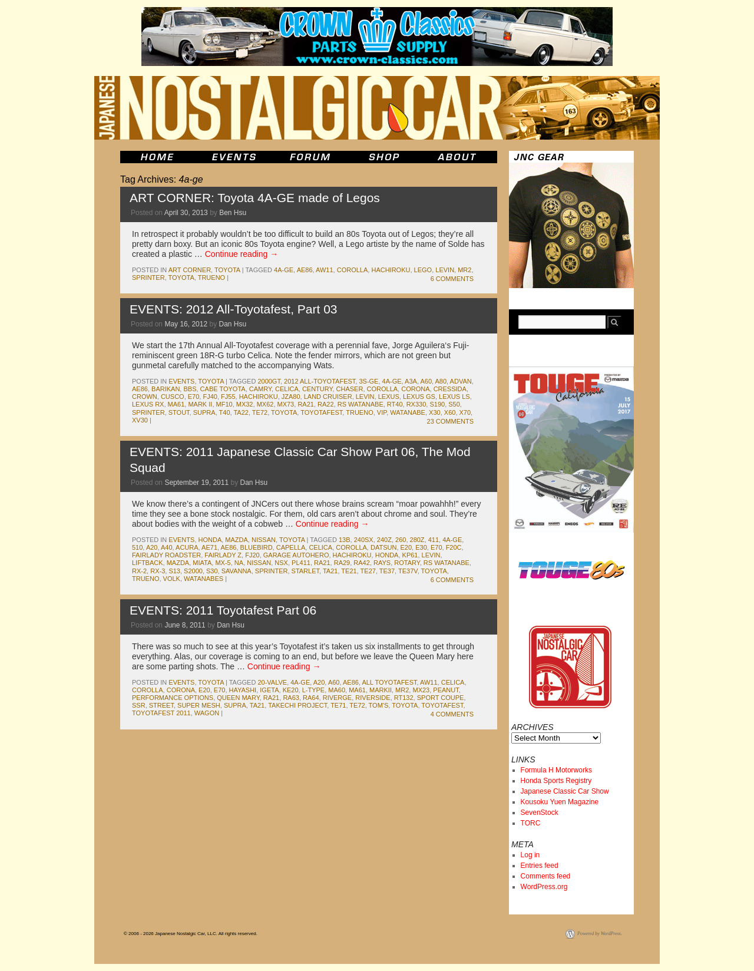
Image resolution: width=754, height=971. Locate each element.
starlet (305, 570)
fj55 (228, 396)
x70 (465, 412)
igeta (269, 689)
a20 (152, 547)
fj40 (210, 396)
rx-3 (157, 570)
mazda (236, 539)
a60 (426, 381)
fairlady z (223, 555)
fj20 (252, 555)
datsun (383, 547)
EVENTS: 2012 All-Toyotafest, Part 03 (234, 309)
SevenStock (539, 812)
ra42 (361, 562)
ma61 (176, 404)
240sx (363, 539)
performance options (172, 697)
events (181, 381)
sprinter (148, 277)
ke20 (291, 689)
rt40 (395, 404)
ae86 (305, 269)
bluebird (256, 547)
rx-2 (139, 570)
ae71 (209, 547)
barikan (165, 388)
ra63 (291, 697)
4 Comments (452, 714)
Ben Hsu (232, 213)
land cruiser (328, 396)
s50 (454, 404)
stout (179, 412)
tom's (379, 705)
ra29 (342, 562)
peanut (445, 689)
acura (187, 547)
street (161, 705)
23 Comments (450, 421)
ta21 (330, 570)
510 (137, 547)
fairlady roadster (166, 555)
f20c (454, 547)
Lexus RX (148, 404)
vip (381, 412)
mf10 (224, 404)
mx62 (265, 404)
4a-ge (283, 269)
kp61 (410, 555)
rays (382, 562)
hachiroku (390, 269)
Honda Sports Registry (556, 781)
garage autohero (296, 555)
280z (417, 539)
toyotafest (321, 412)
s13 (174, 570)
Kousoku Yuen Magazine (560, 802)
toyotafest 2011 (161, 712)
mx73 (286, 404)
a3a (411, 381)
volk (171, 578)
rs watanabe (360, 404)
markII (380, 689)
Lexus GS (419, 396)
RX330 (416, 404)
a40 (167, 547)
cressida (450, 388)
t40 (224, 412)
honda (210, 539)
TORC (531, 823)
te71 (338, 705)
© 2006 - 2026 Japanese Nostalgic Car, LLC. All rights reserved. (190, 933)
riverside (372, 697)
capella (291, 547)
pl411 (301, 562)
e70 (194, 396)
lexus (388, 396)
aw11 (324, 269)
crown (144, 396)
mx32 (244, 404)
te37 (387, 570)
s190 (437, 404)
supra (204, 412)
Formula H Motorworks (556, 770)
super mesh (198, 705)
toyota (227, 269)
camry (260, 388)
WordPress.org (544, 887)
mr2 (464, 269)
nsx (281, 562)
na (238, 562)
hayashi (243, 689)
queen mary (238, 697)
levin (444, 269)
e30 (421, 547)
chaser (349, 388)
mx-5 (222, 562)
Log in (530, 855)
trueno (211, 277)
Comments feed (546, 876)
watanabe (407, 412)
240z (384, 539)
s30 (212, 570)
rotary (406, 562)
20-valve (272, 682)
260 (400, 539)
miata (202, 562)
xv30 (140, 420)
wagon (206, 712)
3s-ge (368, 381)
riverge (337, 697)
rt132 (404, 697)
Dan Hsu (232, 324)
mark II (200, 404)
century (317, 388)
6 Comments (452, 278)
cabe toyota (223, 388)
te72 (259, 412)
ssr (138, 705)
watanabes (203, 578)
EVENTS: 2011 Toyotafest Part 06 (223, 610)
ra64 (311, 697)
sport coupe (440, 697)
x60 (450, 412)
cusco (172, 396)
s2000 (193, 570)
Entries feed (539, 865)
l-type (313, 689)
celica (287, 388)
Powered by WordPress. (599, 933)
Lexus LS (454, 396)
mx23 (420, 689)
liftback (147, 562)
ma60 (336, 689)
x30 (435, 412)
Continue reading (242, 254)
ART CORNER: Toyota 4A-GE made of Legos (255, 197)
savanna (236, 570)
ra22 (326, 404)
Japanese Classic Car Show (565, 791)
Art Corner (189, 269)
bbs (189, 388)
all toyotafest (389, 682)
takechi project (297, 705)
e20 (406, 547)
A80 (441, 381)
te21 (348, 570)
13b (344, 539)
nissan (264, 539)
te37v (408, 570)
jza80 (291, 396)
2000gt (268, 381)
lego (423, 269)
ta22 (240, 412)
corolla (352, 269)
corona (415, 388)
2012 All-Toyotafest (319, 381)
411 (433, 539)
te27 (368, 570)
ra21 (305, 404)
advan (461, 381)
